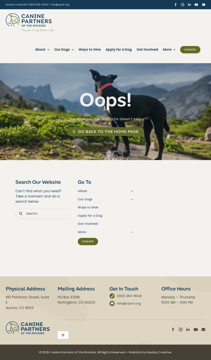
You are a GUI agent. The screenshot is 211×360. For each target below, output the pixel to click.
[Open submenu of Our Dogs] (131, 199)
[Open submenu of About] (131, 191)
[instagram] (180, 329)
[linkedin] (188, 329)
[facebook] (173, 329)
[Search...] (43, 213)
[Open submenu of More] (131, 232)
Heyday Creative (158, 352)
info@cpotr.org (60, 4)
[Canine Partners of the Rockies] (28, 323)
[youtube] (196, 329)
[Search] (20, 213)
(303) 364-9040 (129, 296)
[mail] (203, 329)
